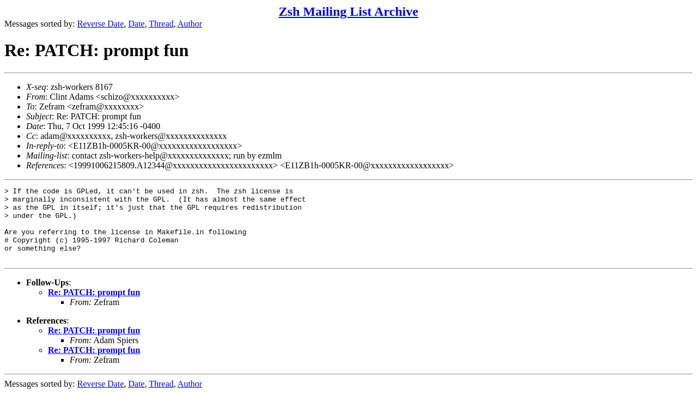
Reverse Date (100, 23)
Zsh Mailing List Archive (348, 11)
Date (137, 23)
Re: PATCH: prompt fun (94, 307)
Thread (161, 23)
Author (190, 23)
